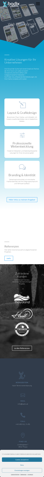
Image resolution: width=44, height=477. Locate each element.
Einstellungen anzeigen (22, 470)
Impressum (30, 474)
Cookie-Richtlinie (15, 474)
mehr (9, 258)
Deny (22, 465)
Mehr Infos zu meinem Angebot (22, 199)
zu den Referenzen (22, 348)
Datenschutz (23, 474)
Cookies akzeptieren (22, 460)
